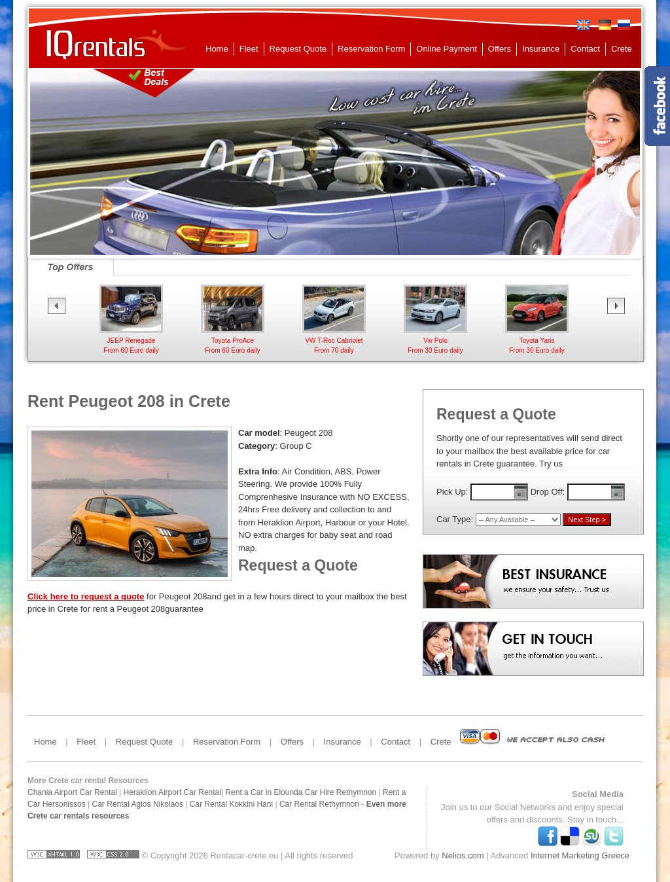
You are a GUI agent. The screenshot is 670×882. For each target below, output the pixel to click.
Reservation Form (371, 49)
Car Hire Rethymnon (340, 792)
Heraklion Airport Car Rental (172, 792)
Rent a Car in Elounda (263, 792)
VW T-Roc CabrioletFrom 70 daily (435, 340)
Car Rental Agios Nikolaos (137, 804)
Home (216, 49)
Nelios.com (463, 855)
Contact (585, 49)
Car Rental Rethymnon (319, 804)
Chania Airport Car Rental (72, 792)
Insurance (540, 49)
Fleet (248, 49)
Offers (499, 49)
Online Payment (446, 49)
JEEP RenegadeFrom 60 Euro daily (232, 340)
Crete (621, 49)
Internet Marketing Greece (580, 855)
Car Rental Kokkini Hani (231, 804)
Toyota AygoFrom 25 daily (131, 340)
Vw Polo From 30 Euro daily (537, 340)
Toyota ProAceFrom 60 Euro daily (334, 340)
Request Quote (298, 49)
